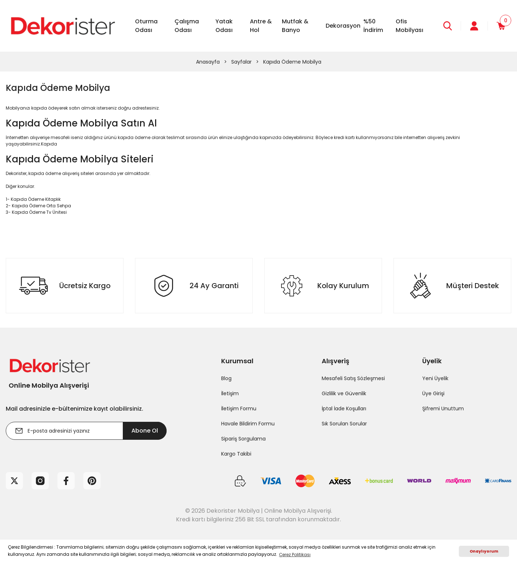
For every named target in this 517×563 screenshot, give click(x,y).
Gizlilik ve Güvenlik (344, 393)
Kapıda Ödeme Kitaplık (36, 199)
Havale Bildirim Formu (248, 423)
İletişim (230, 393)
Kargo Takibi (236, 453)
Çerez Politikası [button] (295, 555)
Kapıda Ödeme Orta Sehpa (41, 206)
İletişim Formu (238, 408)
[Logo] (61, 25)
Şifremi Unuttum (443, 408)
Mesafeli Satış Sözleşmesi (353, 378)
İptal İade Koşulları (344, 408)
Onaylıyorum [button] (484, 551)
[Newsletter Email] (86, 431)
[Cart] (500, 26)
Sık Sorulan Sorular (344, 423)
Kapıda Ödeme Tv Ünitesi (39, 212)
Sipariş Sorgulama (243, 438)
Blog (226, 378)
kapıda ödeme (134, 137)
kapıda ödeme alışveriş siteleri (61, 173)
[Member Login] (470, 26)
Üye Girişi (433, 393)
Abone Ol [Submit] (144, 430)
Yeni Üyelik (435, 378)
